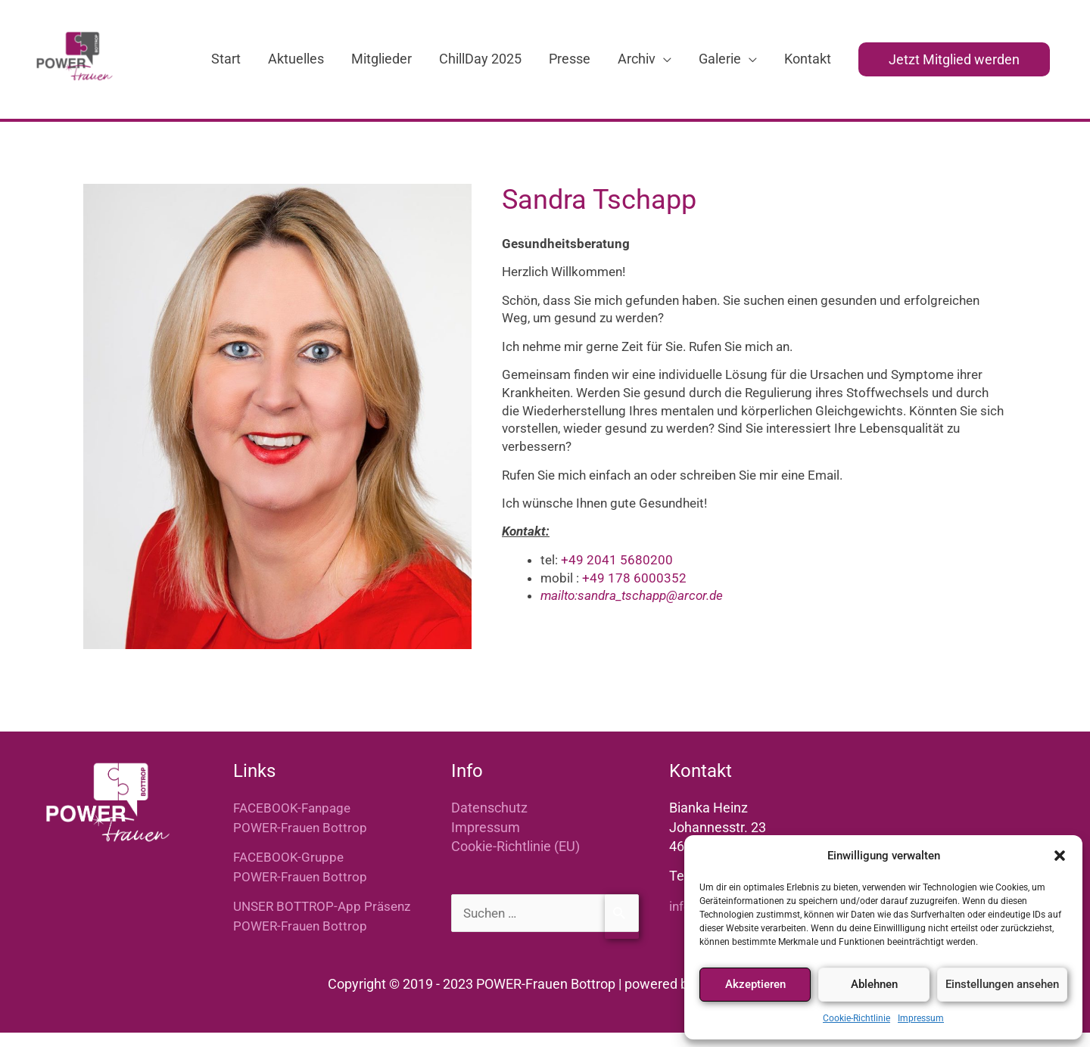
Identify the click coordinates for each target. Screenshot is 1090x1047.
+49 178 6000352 (634, 592)
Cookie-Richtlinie (856, 1018)
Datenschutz (489, 823)
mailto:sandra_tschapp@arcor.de (631, 610)
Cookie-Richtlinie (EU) (515, 860)
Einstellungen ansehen (1002, 984)
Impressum (921, 1018)
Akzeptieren (755, 984)
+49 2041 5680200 (617, 574)
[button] (1059, 855)
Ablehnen (874, 984)
